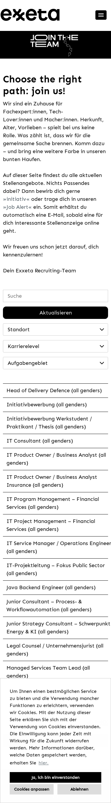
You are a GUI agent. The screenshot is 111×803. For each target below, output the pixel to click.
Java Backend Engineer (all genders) (51, 587)
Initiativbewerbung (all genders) (46, 404)
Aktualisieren (55, 312)
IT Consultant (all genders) (39, 441)
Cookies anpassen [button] (31, 789)
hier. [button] (44, 763)
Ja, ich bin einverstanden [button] (55, 777)
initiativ (16, 199)
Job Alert (17, 207)
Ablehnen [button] (79, 789)
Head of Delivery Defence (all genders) (54, 390)
